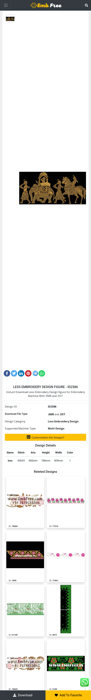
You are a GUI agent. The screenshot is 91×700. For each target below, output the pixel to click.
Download (22, 695)
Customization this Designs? (45, 437)
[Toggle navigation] (5, 5)
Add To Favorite (68, 695)
